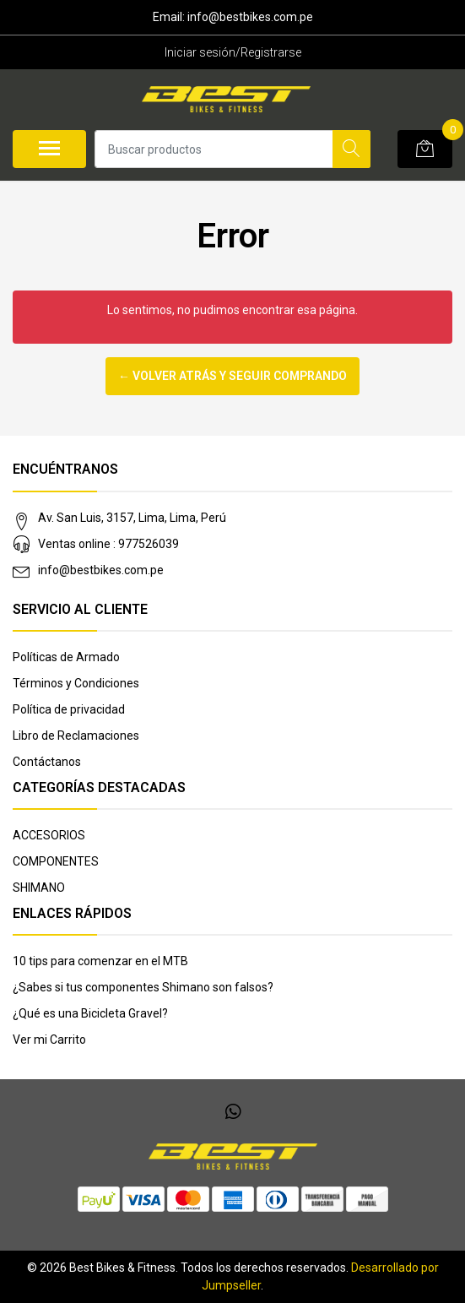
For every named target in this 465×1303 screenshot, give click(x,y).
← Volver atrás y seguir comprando (232, 376)
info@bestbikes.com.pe (101, 570)
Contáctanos (47, 761)
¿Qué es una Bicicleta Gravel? (90, 1013)
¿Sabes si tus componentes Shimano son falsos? (143, 987)
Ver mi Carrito (49, 1039)
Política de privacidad (69, 709)
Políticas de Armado (66, 657)
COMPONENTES (56, 861)
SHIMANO (39, 887)
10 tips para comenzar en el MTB (100, 961)
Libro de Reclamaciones (76, 735)
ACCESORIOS (49, 835)
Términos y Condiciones (76, 683)
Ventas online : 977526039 (108, 544)
